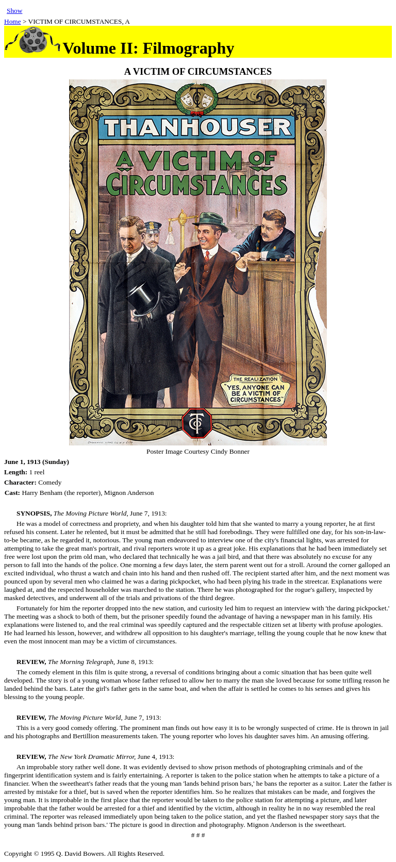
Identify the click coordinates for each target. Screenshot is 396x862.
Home (12, 21)
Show (14, 10)
